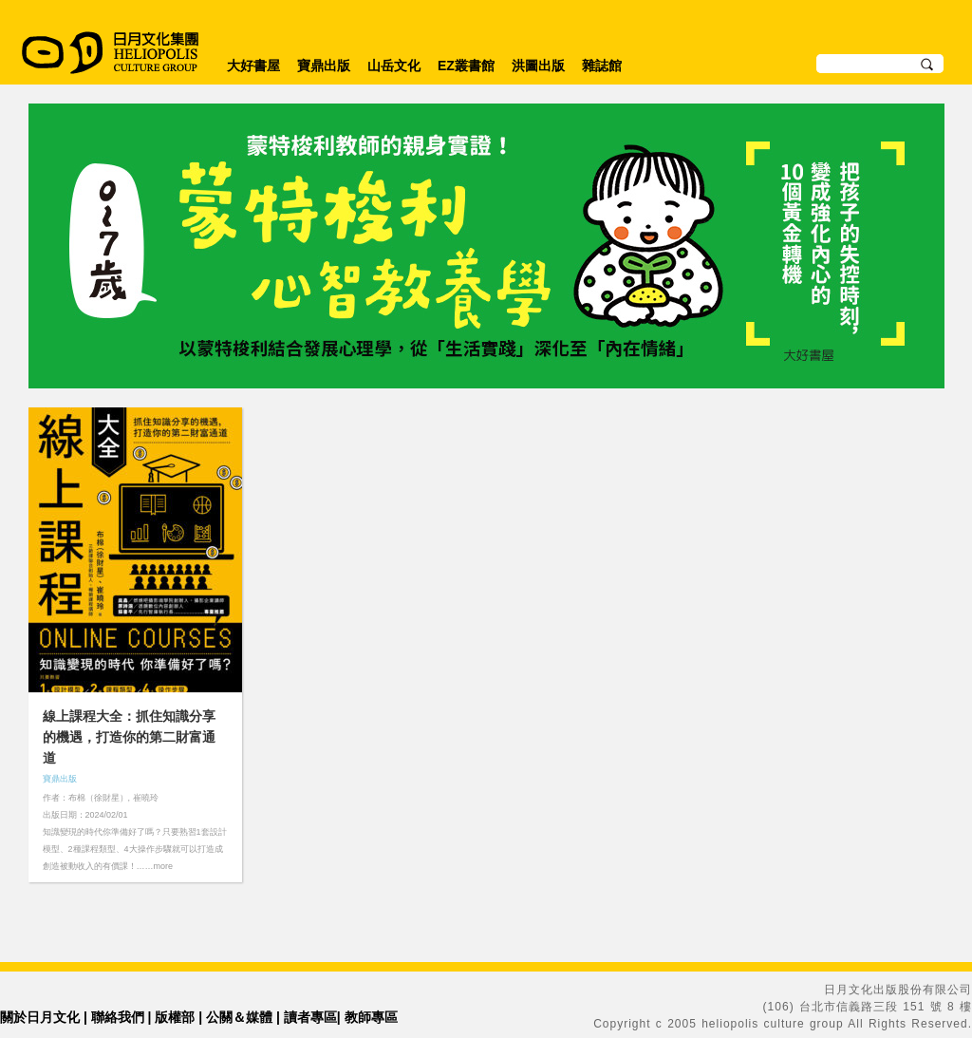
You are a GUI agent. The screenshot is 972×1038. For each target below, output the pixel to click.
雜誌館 (602, 65)
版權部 (175, 1017)
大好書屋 (253, 65)
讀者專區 (310, 1017)
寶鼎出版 (323, 65)
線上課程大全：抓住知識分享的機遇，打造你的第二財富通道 (129, 736)
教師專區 (371, 1017)
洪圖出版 (538, 65)
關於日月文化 (40, 1017)
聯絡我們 (117, 1017)
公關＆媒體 (239, 1017)
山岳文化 (394, 65)
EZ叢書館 (466, 65)
